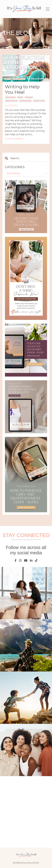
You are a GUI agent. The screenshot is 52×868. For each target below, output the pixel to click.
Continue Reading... (14, 138)
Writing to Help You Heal (22, 89)
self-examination (25, 101)
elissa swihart (10, 97)
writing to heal (39, 101)
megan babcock (11, 101)
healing (20, 97)
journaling (28, 97)
